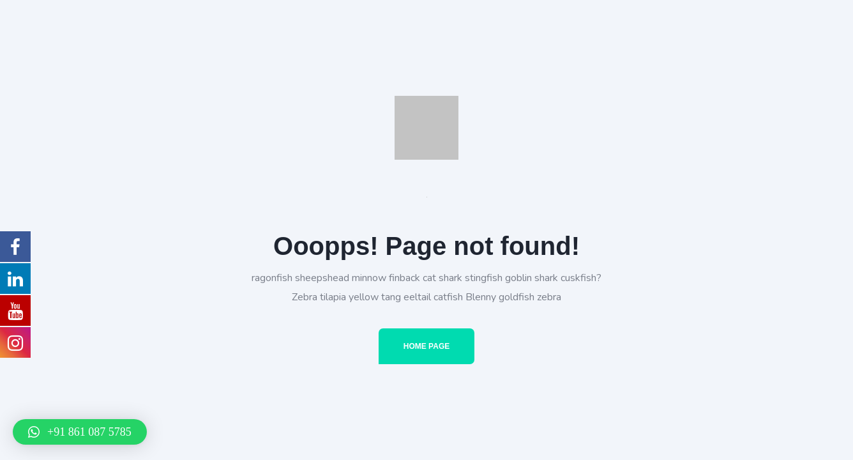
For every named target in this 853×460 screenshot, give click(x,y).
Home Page (426, 346)
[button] (80, 432)
